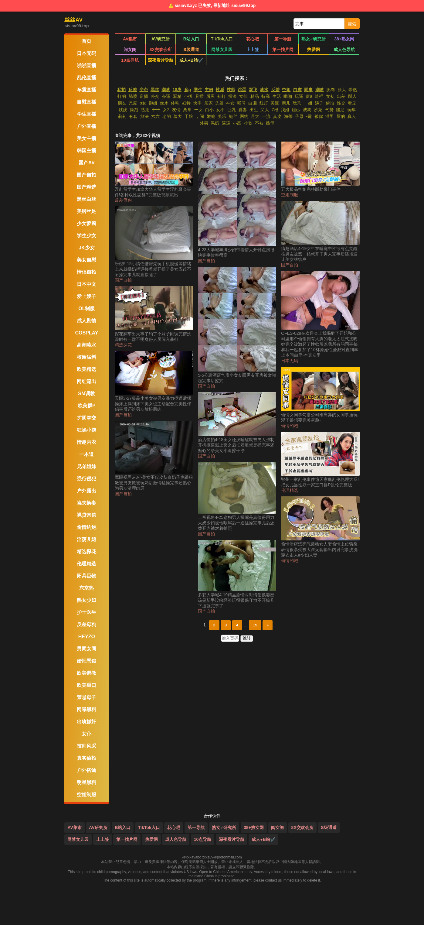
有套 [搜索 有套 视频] (133, 116)
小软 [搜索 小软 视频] (248, 123)
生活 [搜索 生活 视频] (277, 96)
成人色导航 (344, 49)
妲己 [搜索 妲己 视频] (296, 109)
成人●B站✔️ (191, 60)
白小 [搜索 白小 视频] (209, 109)
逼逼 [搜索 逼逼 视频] (226, 123)
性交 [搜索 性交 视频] (341, 103)
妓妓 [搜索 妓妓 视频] (123, 109)
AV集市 (130, 38)
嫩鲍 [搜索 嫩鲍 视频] (211, 116)
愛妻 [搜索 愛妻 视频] (242, 109)
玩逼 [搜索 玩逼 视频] (299, 96)
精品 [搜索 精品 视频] (254, 96)
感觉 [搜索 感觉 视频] (145, 109)
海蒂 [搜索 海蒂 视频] (288, 116)
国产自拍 (123, 280)
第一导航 (282, 38)
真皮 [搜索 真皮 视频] (277, 116)
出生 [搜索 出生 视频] (253, 109)
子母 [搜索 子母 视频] (299, 116)
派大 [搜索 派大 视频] (342, 89)
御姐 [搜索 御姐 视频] (153, 103)
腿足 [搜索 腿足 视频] (340, 109)
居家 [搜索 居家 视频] (208, 103)
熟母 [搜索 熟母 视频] (270, 123)
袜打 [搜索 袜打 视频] (221, 96)
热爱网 (313, 49)
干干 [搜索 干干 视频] (156, 109)
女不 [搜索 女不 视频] (220, 109)
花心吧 (252, 38)
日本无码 (289, 360)
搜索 (352, 24)
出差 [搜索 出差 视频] (341, 96)
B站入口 (191, 38)
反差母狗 (123, 200)
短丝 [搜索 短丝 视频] (233, 116)
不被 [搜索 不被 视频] (259, 123)
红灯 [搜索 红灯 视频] (263, 103)
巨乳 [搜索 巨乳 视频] (231, 109)
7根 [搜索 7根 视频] (275, 109)
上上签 (252, 49)
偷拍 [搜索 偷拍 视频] (330, 103)
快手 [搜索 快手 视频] (197, 103)
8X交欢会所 (160, 49)
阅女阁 (130, 49)
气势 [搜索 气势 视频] (329, 109)
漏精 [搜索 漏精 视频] (177, 96)
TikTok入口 (222, 38)
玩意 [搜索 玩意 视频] (297, 103)
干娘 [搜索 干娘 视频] (189, 116)
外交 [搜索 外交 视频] (155, 96)
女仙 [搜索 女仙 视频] (243, 96)
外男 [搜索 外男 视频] (204, 123)
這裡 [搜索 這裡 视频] (319, 96)
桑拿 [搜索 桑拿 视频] (187, 109)
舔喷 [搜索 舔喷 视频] (133, 96)
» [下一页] (267, 625)
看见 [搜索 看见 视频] (352, 103)
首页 (86, 41)
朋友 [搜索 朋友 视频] (122, 103)
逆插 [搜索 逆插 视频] (144, 96)
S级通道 (191, 49)
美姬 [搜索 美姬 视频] (274, 103)
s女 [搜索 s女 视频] (143, 103)
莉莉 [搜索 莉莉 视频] (122, 116)
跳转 (247, 638)
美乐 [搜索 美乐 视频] (222, 116)
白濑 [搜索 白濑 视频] (252, 103)
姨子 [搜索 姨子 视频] (319, 103)
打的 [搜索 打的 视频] (121, 96)
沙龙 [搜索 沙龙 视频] (318, 109)
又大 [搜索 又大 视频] (264, 109)
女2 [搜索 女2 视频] (166, 109)
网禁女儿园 (221, 49)
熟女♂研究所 (313, 38)
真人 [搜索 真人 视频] (352, 116)
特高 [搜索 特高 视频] (265, 96)
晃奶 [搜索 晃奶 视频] (215, 123)
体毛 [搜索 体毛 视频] (175, 103)
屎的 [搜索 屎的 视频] (341, 116)
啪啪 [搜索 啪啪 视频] (287, 96)
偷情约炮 (289, 425)
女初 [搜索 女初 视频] (330, 96)
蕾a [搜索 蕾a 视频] (309, 96)
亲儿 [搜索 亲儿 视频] (286, 103)
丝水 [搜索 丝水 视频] (164, 103)
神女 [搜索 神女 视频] (230, 103)
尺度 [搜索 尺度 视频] (133, 103)
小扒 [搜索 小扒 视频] (188, 96)
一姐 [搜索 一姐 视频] (308, 103)
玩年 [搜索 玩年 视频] (351, 109)
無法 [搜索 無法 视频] (144, 116)
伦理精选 (289, 490)
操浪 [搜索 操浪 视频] (232, 96)
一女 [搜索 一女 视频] (198, 109)
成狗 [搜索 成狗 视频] (307, 109)
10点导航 (130, 60)
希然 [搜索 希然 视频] (352, 89)
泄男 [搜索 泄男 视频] (329, 116)
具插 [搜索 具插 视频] (199, 96)
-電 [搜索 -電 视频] (309, 116)
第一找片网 (282, 49)
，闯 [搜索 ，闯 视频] (199, 116)
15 (255, 625)
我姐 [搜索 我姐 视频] (285, 109)
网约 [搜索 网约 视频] (244, 116)
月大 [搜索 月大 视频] (255, 116)
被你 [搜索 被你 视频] (318, 116)
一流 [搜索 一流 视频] (266, 116)
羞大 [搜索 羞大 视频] (177, 116)
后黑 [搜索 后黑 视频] (210, 96)
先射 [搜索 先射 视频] (219, 103)
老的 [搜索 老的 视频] (166, 116)
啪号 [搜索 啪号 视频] (241, 103)
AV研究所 (160, 38)
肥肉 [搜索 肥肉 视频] (330, 89)
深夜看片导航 (160, 60)
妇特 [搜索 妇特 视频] (186, 103)
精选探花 (123, 344)
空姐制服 (289, 194)
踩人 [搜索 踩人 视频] (352, 96)
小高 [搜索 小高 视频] (237, 123)
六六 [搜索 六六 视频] (155, 116)
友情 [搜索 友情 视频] (176, 109)
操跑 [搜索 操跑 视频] (134, 109)
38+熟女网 (344, 38)
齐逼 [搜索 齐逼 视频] (166, 96)
